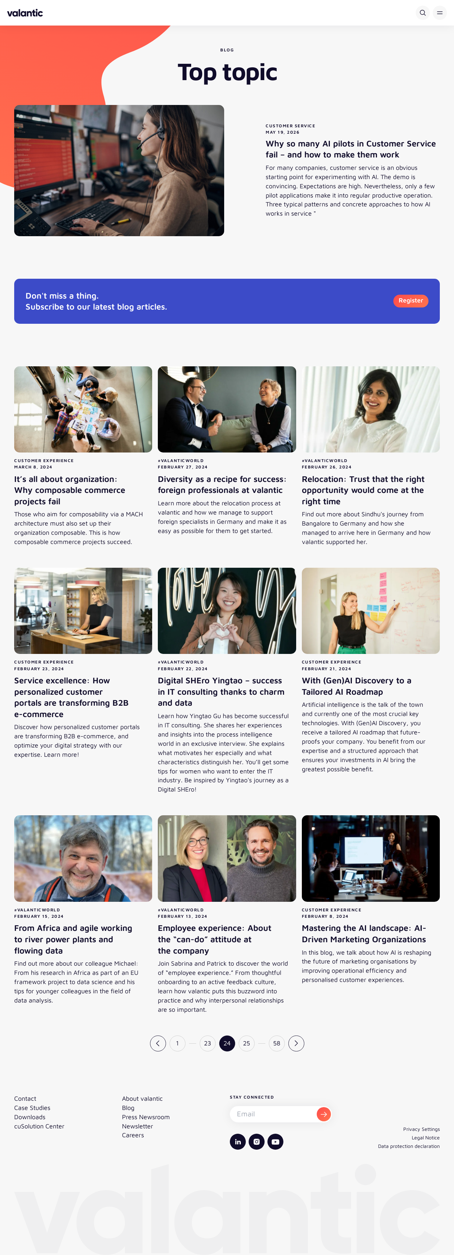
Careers (133, 1135)
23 (207, 1043)
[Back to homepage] (25, 13)
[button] (440, 13)
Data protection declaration (409, 1146)
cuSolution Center (39, 1126)
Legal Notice (426, 1137)
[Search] (423, 13)
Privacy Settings (421, 1129)
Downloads (29, 1117)
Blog (128, 1107)
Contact (25, 1098)
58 (276, 1043)
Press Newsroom (146, 1117)
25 (246, 1043)
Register (411, 300)
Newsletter (137, 1126)
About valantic (142, 1098)
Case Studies (32, 1107)
